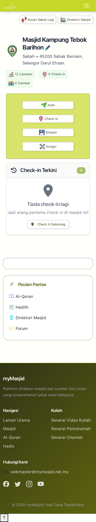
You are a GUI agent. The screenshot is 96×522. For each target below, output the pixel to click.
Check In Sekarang (48, 224)
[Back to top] (4, 518)
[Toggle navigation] (86, 5)
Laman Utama (16, 420)
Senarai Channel (66, 437)
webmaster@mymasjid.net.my (39, 471)
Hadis (8, 446)
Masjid (9, 428)
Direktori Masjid (75, 19)
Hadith (19, 307)
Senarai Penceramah (71, 428)
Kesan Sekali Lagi (38, 19)
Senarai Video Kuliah (71, 420)
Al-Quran (21, 296)
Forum (18, 328)
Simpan (48, 132)
